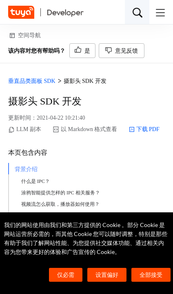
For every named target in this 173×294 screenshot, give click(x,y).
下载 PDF (144, 129)
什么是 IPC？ (35, 181)
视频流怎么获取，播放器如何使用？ (60, 204)
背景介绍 (26, 169)
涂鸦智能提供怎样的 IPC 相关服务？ (60, 193)
